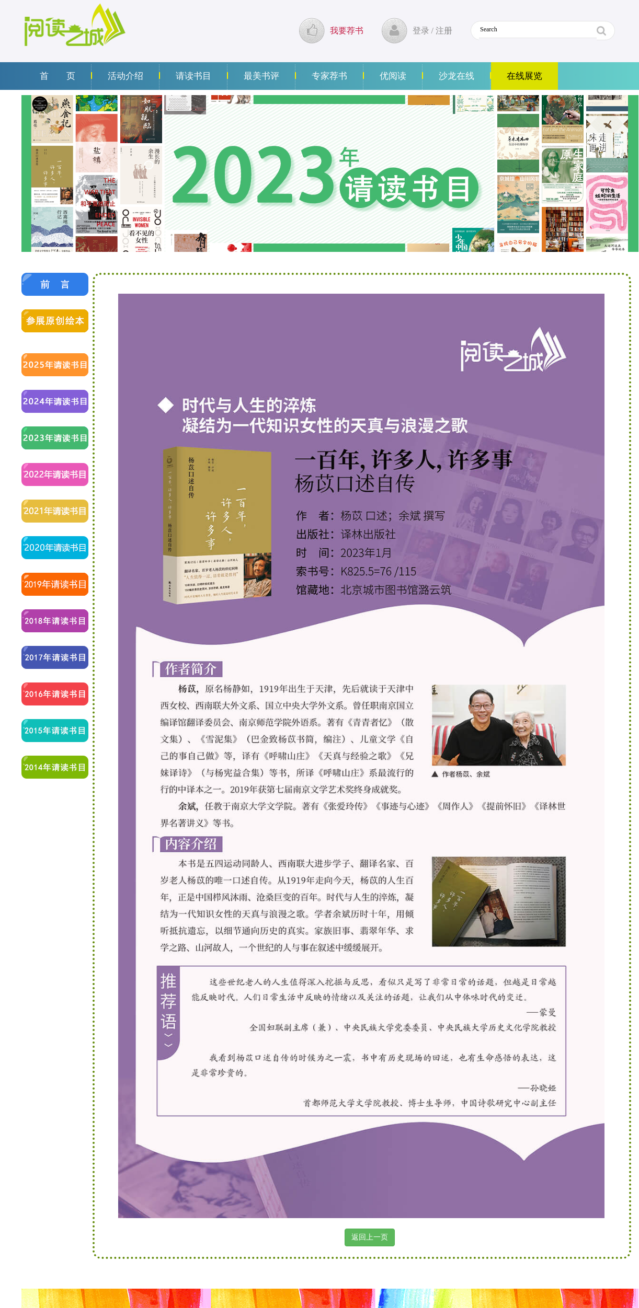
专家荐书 (329, 76)
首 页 (57, 76)
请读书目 (193, 76)
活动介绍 (125, 76)
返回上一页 (369, 1237)
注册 (444, 30)
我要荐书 (346, 30)
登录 (421, 30)
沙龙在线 (456, 76)
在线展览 (524, 76)
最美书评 (261, 76)
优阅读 (393, 76)
